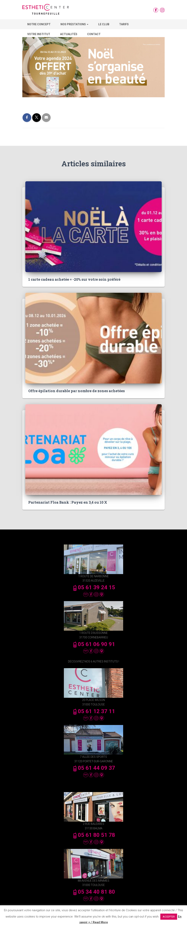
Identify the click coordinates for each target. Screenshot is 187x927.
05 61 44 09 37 (93, 768)
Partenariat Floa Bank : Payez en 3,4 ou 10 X (67, 502)
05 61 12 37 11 (93, 711)
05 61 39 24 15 (93, 587)
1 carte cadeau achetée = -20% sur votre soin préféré (74, 279)
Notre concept (39, 24)
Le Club (103, 24)
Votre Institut (38, 34)
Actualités (68, 34)
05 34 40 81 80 (93, 892)
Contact (94, 34)
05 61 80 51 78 (93, 835)
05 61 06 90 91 (93, 644)
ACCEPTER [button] (169, 916)
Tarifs (124, 24)
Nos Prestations (74, 24)
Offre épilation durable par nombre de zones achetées (76, 390)
